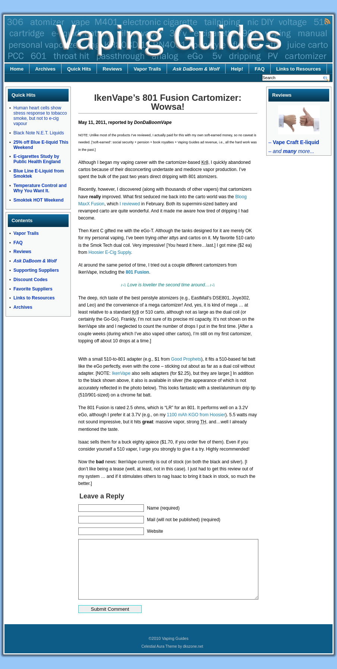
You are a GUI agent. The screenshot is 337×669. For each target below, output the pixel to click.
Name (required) (163, 508)
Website (155, 531)
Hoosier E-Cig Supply (109, 252)
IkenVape (121, 373)
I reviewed (130, 203)
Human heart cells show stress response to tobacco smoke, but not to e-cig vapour (40, 115)
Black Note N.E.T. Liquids (38, 133)
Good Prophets (186, 359)
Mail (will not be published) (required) (183, 519)
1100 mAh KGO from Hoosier (196, 414)
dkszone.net (193, 646)
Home (16, 69)
